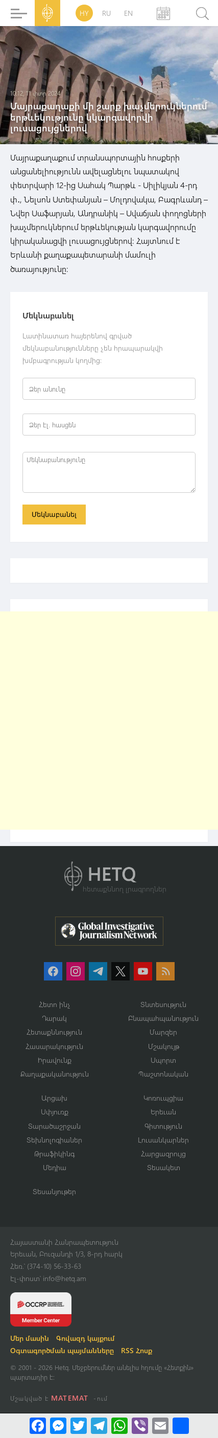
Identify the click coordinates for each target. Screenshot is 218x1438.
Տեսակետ (163, 1167)
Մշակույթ (163, 1046)
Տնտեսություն (163, 1004)
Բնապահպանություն (163, 1018)
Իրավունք (54, 1060)
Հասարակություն (54, 1046)
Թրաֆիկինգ (54, 1153)
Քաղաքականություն (54, 1074)
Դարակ (54, 1018)
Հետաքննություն (54, 1032)
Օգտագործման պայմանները (62, 1350)
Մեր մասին (29, 1338)
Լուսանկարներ (163, 1140)
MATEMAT (69, 1398)
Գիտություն (163, 1126)
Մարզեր (163, 1032)
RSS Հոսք (136, 1350)
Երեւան (163, 1111)
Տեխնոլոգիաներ (54, 1140)
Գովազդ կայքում (85, 1338)
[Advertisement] (109, 720)
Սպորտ (163, 1060)
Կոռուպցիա (163, 1098)
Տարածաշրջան (54, 1126)
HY (84, 13)
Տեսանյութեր (54, 1191)
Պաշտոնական (163, 1074)
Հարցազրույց (163, 1153)
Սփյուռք (54, 1111)
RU (106, 13)
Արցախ (54, 1098)
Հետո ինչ (54, 1004)
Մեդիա (54, 1167)
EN (128, 13)
